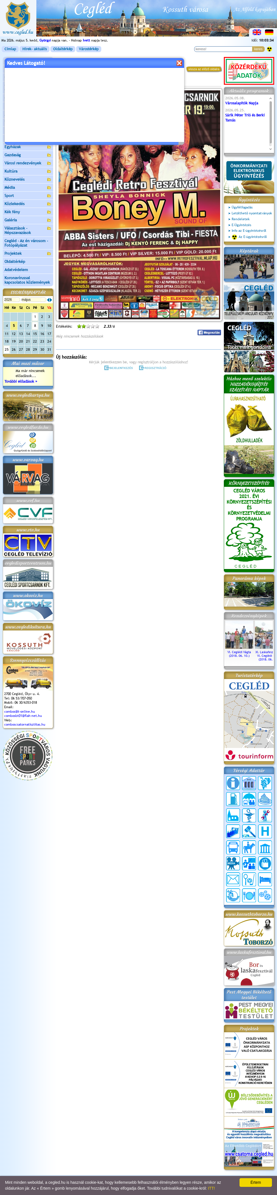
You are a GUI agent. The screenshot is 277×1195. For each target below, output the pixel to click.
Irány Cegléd (15, 130)
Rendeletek (241, 219)
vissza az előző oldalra (203, 69)
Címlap (10, 49)
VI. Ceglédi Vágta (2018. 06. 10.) (239, 652)
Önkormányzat (27, 77)
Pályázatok (14, 106)
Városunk (27, 69)
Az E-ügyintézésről (249, 237)
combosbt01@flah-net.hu (23, 716)
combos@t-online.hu (19, 712)
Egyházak (27, 147)
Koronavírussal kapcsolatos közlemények (27, 280)
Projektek (27, 253)
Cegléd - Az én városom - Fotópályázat (26, 242)
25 (7, 349)
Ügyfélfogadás (242, 207)
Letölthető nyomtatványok (252, 213)
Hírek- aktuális (34, 49)
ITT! (211, 1188)
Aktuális (27, 114)
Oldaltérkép (62, 49)
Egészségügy (27, 139)
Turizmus (27, 122)
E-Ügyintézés (241, 225)
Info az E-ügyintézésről (249, 231)
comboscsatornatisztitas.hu (24, 724)
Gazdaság (27, 155)
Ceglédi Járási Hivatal (23, 98)
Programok (99, 83)
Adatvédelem (16, 269)
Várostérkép (88, 49)
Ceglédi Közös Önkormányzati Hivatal (27, 87)
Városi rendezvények (27, 163)
